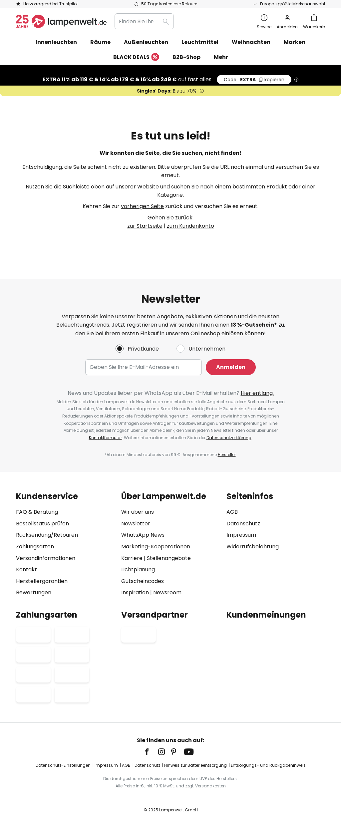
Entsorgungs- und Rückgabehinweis (268, 765)
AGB (232, 512)
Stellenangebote (169, 558)
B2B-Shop (186, 57)
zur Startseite (145, 226)
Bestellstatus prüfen (42, 523)
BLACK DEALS (136, 57)
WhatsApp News (143, 535)
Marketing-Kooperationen (155, 546)
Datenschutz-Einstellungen (63, 765)
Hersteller (227, 454)
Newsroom (167, 593)
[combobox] (144, 21)
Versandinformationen (45, 558)
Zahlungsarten (35, 546)
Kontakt (26, 570)
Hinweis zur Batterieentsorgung (195, 765)
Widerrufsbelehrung (252, 546)
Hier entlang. (257, 393)
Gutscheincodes (142, 581)
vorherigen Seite (142, 206)
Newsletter (135, 523)
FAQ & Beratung (37, 512)
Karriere (132, 558)
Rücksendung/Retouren (47, 535)
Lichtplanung (138, 570)
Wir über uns (137, 512)
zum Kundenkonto (190, 226)
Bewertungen (33, 593)
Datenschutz (243, 523)
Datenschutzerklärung (228, 437)
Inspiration (135, 593)
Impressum (241, 535)
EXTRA (254, 79)
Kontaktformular (105, 437)
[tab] (65, 544)
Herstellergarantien (42, 581)
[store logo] (61, 21)
